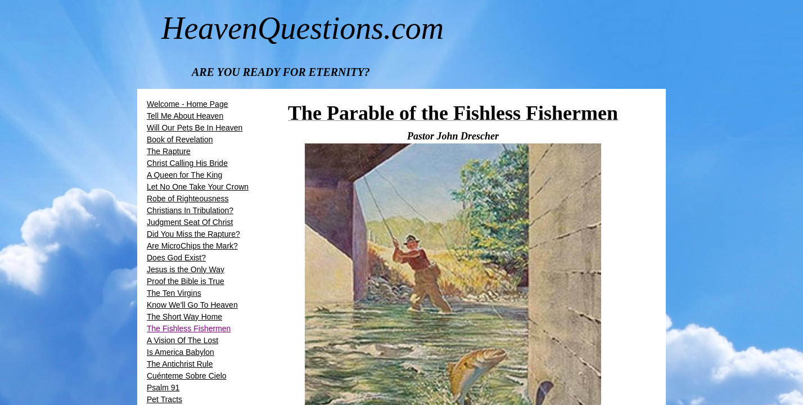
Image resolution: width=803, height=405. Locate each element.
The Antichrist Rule (180, 363)
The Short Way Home (184, 316)
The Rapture (169, 151)
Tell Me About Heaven (185, 115)
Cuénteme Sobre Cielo (187, 375)
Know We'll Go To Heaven (192, 304)
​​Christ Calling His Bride (187, 163)
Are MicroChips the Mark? (192, 245)
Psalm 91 (163, 387)
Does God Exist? (176, 257)
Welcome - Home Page (187, 104)
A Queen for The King (184, 174)
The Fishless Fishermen (189, 328)
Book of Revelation (180, 139)
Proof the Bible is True (185, 281)
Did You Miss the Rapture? (193, 234)
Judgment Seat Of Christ (190, 222)
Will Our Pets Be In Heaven (194, 127)
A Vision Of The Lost (182, 340)
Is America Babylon (180, 352)
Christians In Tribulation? (190, 210)
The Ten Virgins (174, 293)
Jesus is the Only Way (185, 269)
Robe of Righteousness (188, 198)
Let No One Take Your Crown (198, 186)
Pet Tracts (164, 399)
